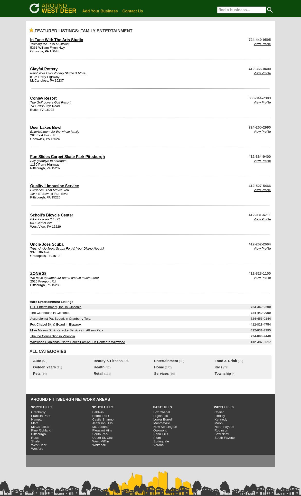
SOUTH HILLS (102, 407)
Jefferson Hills (102, 423)
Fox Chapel (161, 412)
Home (159, 367)
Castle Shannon (103, 419)
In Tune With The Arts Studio (56, 40)
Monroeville (161, 423)
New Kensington (165, 427)
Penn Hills (160, 434)
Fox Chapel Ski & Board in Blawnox (55, 324)
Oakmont (160, 430)
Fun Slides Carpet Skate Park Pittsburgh (67, 157)
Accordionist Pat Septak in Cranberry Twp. (60, 318)
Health (99, 367)
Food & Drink (226, 361)
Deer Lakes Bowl (45, 127)
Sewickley (222, 434)
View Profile (262, 44)
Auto (37, 361)
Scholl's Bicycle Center (51, 215)
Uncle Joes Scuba (47, 244)
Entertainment (166, 361)
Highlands (160, 416)
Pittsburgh (38, 434)
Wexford (37, 448)
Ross (34, 438)
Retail (98, 373)
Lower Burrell (163, 419)
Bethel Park (100, 416)
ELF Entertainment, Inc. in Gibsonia (55, 307)
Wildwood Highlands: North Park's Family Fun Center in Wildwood (77, 342)
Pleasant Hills (102, 430)
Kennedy (221, 419)
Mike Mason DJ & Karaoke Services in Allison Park (66, 330)
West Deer (39, 445)
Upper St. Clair (102, 438)
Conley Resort (43, 98)
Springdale (161, 441)
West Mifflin (100, 441)
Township (223, 373)
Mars (34, 423)
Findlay (220, 416)
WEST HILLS (224, 407)
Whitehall (99, 445)
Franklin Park (40, 416)
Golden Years (44, 367)
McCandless (40, 427)
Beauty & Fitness (108, 361)
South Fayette (225, 438)
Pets (37, 373)
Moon (219, 423)
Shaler (36, 441)
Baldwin (98, 412)
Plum (157, 438)
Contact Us (132, 11)
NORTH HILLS (42, 407)
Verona (158, 445)
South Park (100, 434)
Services (161, 373)
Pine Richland (41, 430)
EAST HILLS (162, 407)
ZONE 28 (38, 273)
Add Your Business (100, 11)
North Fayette (224, 427)
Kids (218, 367)
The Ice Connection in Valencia (52, 336)
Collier (219, 412)
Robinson (221, 430)
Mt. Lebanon (101, 427)
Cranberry (38, 412)
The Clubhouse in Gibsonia (49, 313)
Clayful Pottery (44, 69)
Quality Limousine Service (54, 186)
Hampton (37, 419)
